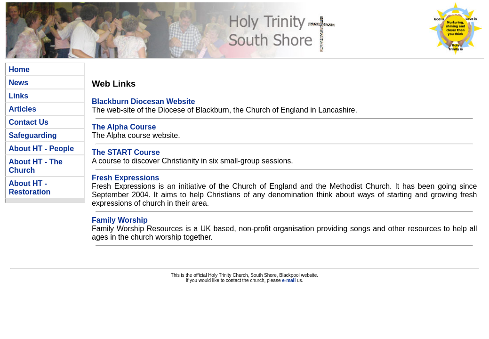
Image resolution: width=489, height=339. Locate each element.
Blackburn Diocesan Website (143, 101)
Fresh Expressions (125, 178)
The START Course (126, 152)
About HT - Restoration (29, 187)
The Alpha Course (124, 127)
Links (18, 96)
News (18, 83)
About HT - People (41, 149)
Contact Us (28, 122)
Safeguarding (32, 135)
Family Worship (120, 220)
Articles (22, 109)
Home (18, 69)
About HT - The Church (35, 166)
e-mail (289, 280)
